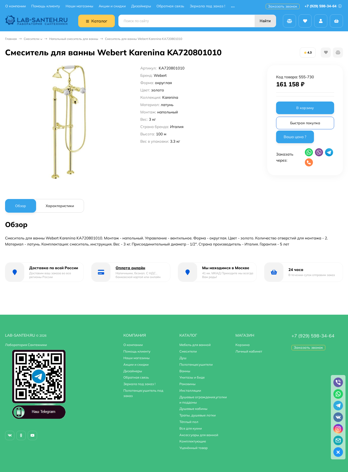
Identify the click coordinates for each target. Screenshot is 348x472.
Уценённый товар (193, 448)
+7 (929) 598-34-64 (323, 6)
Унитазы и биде (192, 377)
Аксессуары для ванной (198, 435)
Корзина (242, 345)
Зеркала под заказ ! (207, 6)
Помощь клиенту (45, 6)
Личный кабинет (248, 351)
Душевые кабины (193, 409)
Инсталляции (190, 390)
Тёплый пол (188, 422)
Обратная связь (170, 6)
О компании (15, 6)
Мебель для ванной (195, 345)
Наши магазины (79, 6)
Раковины (187, 384)
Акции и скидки (112, 6)
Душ (182, 358)
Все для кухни (190, 428)
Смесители (31, 39)
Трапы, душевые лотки (197, 415)
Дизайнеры (141, 6)
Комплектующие (192, 441)
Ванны (184, 371)
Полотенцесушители (196, 364)
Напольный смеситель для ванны (73, 39)
